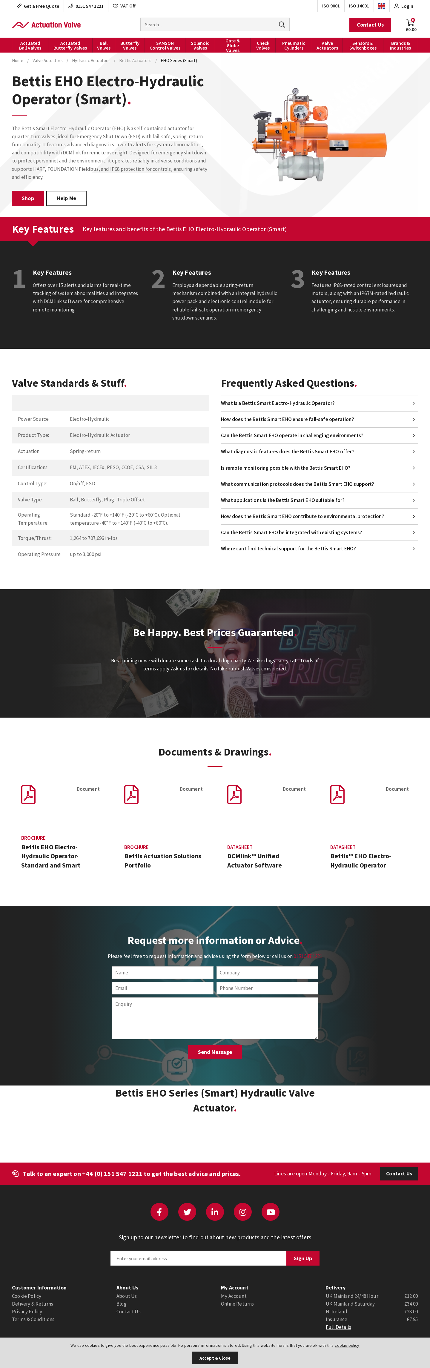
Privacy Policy (27, 1311)
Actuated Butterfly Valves (70, 45)
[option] (60, 827)
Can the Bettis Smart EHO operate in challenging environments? (292, 435)
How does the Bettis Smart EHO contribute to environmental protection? (302, 516)
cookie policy (347, 1345)
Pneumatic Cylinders (293, 45)
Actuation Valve (46, 25)
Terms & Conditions (33, 1319)
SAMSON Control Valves (165, 45)
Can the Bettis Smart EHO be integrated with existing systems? (291, 532)
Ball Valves (103, 45)
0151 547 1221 (308, 956)
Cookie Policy (26, 1296)
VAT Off (124, 6)
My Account (234, 1296)
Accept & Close (215, 1358)
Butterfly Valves (129, 45)
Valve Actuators (327, 45)
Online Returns (237, 1304)
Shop (28, 198)
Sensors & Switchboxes (363, 45)
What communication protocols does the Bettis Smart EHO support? (297, 484)
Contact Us (370, 24)
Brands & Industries (400, 45)
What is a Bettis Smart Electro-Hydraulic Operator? (278, 403)
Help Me (66, 198)
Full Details (338, 1327)
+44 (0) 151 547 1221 (112, 1173)
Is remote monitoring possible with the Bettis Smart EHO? (286, 468)
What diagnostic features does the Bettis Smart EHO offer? (287, 451)
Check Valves (263, 45)
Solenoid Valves (200, 45)
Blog (121, 1304)
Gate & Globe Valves (232, 45)
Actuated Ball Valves (30, 45)
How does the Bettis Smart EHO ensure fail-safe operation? (287, 419)
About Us (126, 1296)
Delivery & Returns (32, 1304)
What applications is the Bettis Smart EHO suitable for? (283, 500)
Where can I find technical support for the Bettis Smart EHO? (288, 548)
